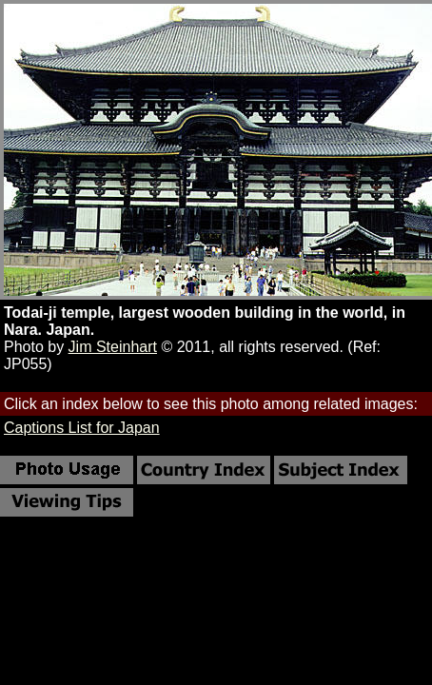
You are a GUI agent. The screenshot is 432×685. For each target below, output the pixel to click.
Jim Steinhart (113, 347)
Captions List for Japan (82, 428)
